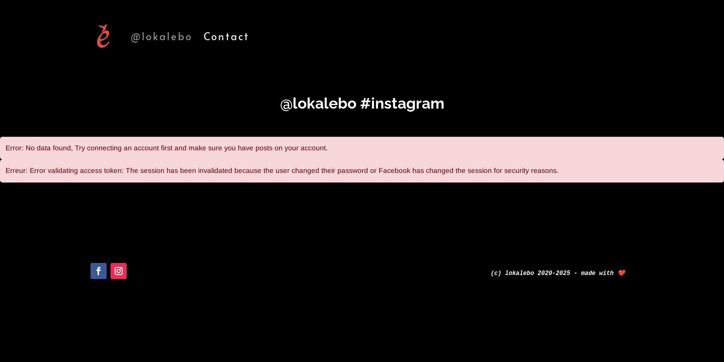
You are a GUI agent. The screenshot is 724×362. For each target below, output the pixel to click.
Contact (226, 36)
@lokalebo (162, 36)
